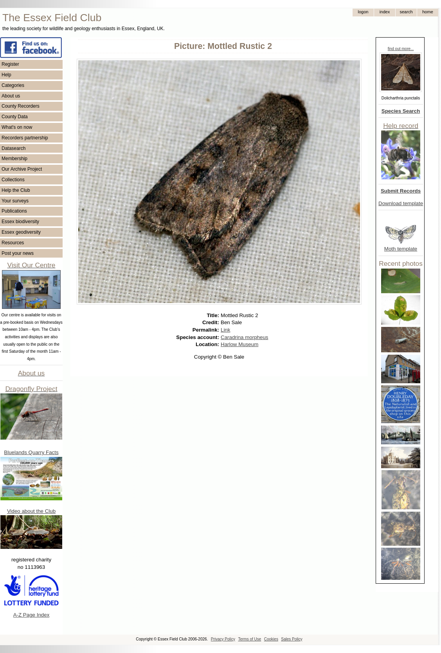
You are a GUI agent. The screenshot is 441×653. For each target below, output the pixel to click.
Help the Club (16, 190)
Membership (14, 158)
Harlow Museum (239, 344)
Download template (400, 203)
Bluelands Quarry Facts (31, 452)
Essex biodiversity (20, 221)
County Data (15, 116)
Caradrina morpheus (244, 337)
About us (11, 96)
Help (6, 75)
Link (225, 330)
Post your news (18, 253)
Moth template (400, 249)
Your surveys (15, 201)
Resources (13, 242)
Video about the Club (31, 511)
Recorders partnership (25, 138)
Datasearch (13, 148)
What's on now (17, 127)
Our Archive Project (22, 169)
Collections (13, 179)
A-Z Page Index (31, 615)
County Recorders (21, 106)
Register (10, 64)
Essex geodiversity (21, 232)
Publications (14, 211)
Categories (13, 85)
